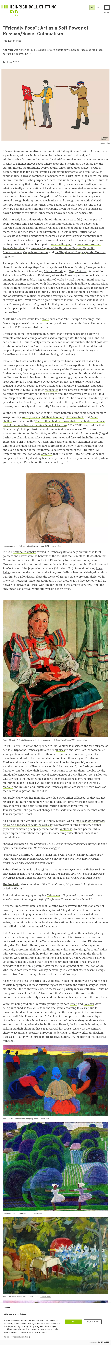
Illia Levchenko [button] (12, 41)
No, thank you (93, 1321)
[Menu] (107, 7)
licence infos (104, 143)
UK (98, 8)
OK (73, 1321)
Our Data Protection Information (16, 1337)
